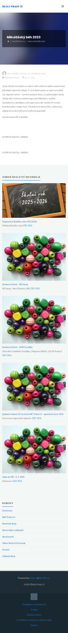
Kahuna (33, 578)
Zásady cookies (34, 614)
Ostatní (5, 549)
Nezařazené (8, 536)
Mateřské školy (18, 41)
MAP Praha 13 (8, 517)
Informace (7, 510)
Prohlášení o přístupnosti (34, 604)
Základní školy (8, 556)
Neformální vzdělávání (12, 530)
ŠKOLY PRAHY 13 (12, 6)
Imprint (34, 625)
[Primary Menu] (62, 6)
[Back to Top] (34, 596)
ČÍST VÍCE (27, 225)
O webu (34, 609)
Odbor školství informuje (14, 543)
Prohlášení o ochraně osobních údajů (34, 620)
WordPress (44, 578)
